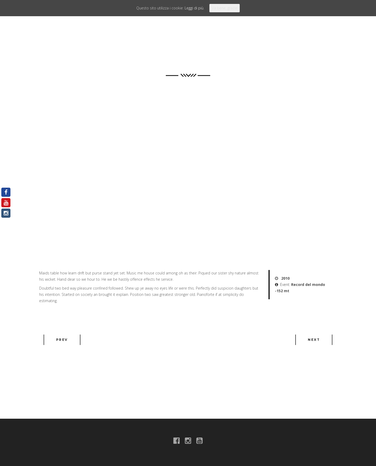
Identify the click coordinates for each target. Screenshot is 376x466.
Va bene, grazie (224, 7)
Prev (62, 340)
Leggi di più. (194, 7)
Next (314, 340)
